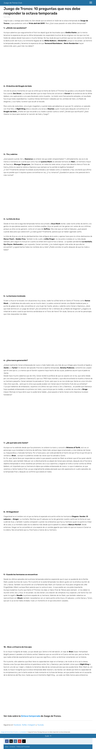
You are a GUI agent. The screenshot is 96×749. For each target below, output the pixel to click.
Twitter (24, 725)
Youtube (40, 725)
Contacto (12, 747)
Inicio (6, 747)
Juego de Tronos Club (13, 3)
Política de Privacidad (23, 747)
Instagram (31, 725)
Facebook (17, 725)
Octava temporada (30, 716)
